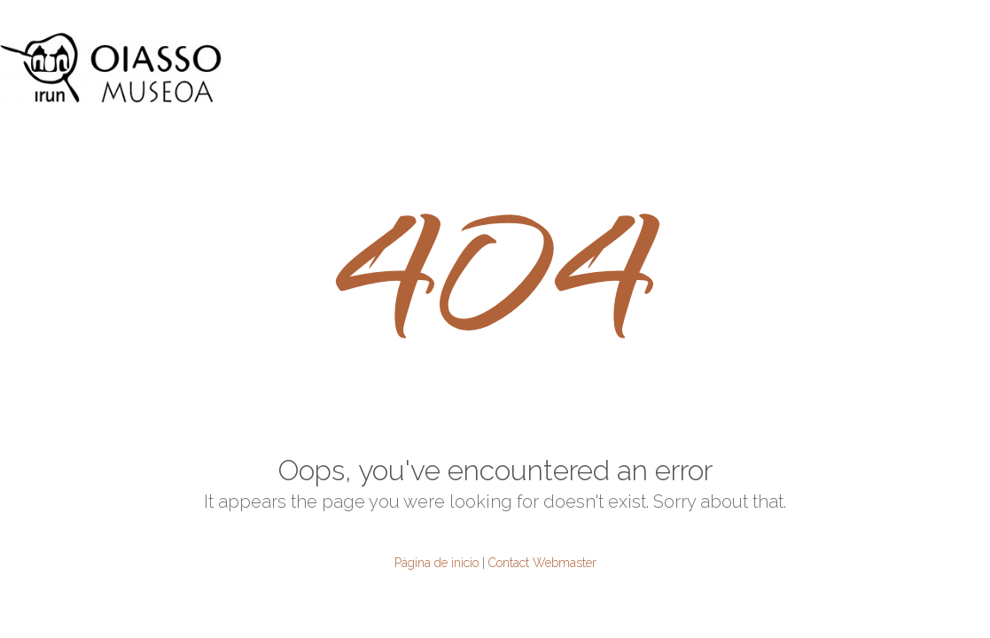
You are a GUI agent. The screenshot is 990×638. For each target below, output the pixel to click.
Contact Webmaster (542, 563)
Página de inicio (436, 563)
